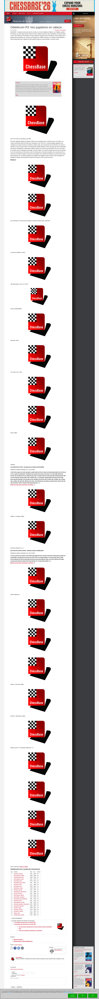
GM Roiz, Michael (18, 889)
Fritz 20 (18, 82)
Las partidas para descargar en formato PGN (25, 924)
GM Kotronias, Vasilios (19, 875)
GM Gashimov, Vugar (19, 879)
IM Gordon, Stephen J (19, 905)
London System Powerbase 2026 (83, 963)
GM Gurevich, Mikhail (19, 895)
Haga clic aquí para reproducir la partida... (22, 484)
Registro (23, 975)
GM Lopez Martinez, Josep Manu (21, 904)
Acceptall (92, 995)
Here (9, 992)
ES (54, 21)
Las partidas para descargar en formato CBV (25, 922)
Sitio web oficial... (18, 939)
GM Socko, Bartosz (18, 873)
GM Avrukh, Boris (18, 893)
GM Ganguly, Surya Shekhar (20, 898)
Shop (8, 13)
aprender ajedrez (38, 13)
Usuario (13, 972)
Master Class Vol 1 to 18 (81, 65)
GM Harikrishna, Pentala (19, 882)
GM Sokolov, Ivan (18, 886)
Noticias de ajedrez (23, 21)
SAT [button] (28, 13)
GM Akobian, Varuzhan (19, 896)
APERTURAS (22, 13)
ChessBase (19, 957)
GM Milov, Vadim (18, 884)
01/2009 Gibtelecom (18, 944)
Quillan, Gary (17, 913)
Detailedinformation (72, 995)
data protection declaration (69, 992)
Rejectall (83, 995)
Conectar (85, 13)
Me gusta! (57, 30)
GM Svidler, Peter (18, 880)
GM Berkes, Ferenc (18, 888)
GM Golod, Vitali (17, 900)
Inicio (14, 13)
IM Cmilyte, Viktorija (18, 911)
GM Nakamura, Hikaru (19, 914)
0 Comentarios (63, 30)
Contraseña (14, 973)
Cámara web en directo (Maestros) (23, 941)
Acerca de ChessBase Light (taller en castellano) (30, 930)
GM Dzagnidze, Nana (19, 877)
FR (55, 21)
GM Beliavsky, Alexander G (20, 891)
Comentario (13, 976)
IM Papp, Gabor (17, 907)
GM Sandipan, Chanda (19, 902)
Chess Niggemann (58, 950)
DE (51, 21)
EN (52, 21)
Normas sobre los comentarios (16, 969)
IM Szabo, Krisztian (18, 909)
